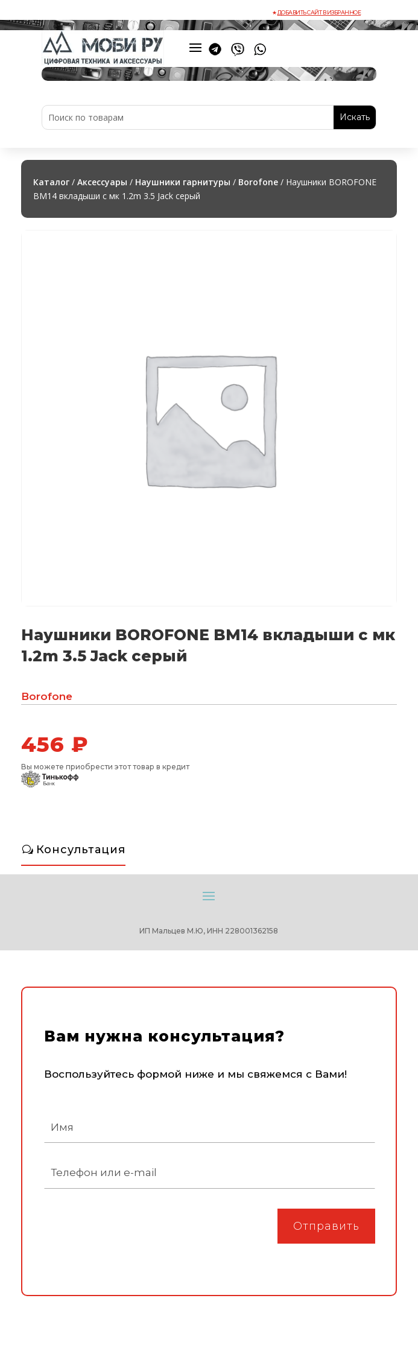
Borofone (258, 182)
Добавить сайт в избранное (319, 12)
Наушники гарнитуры (182, 182)
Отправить (326, 1226)
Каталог (51, 182)
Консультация (80, 849)
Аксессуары (102, 182)
